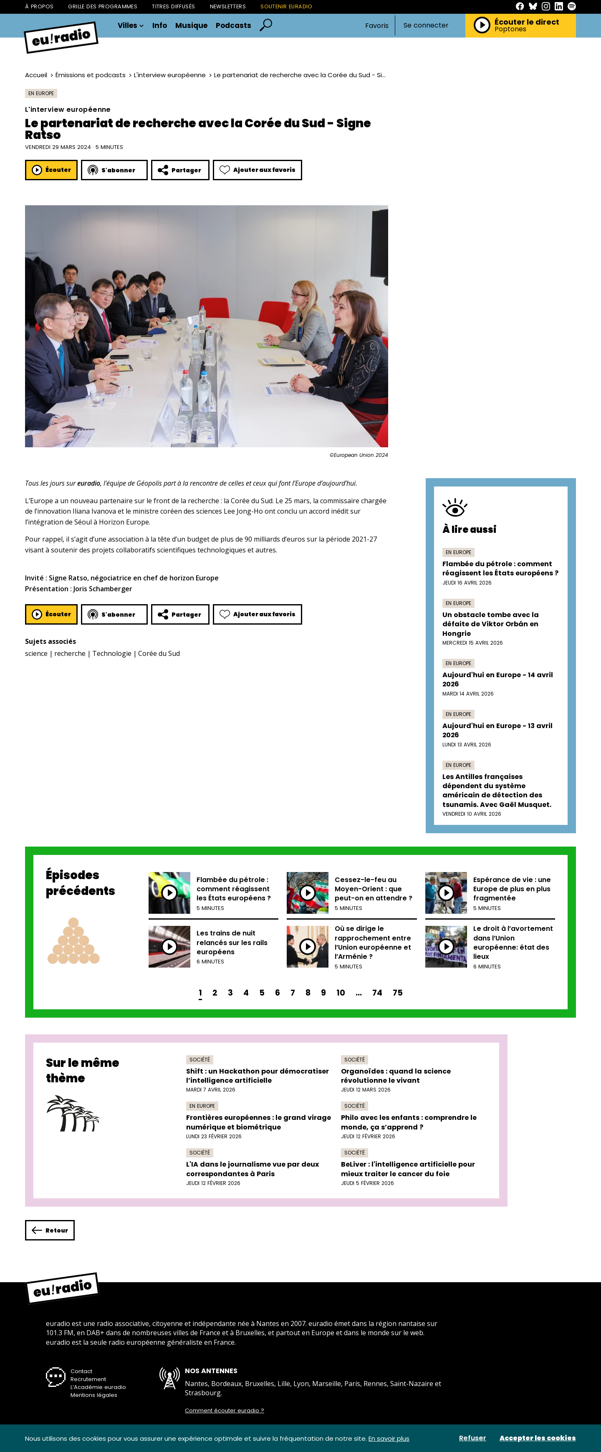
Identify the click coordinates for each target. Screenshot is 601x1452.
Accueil (36, 75)
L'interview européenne (170, 75)
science (36, 653)
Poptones (510, 29)
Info (159, 25)
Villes (131, 25)
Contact (81, 1371)
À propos (39, 6)
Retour (50, 1230)
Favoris (377, 25)
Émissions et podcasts (91, 75)
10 (340, 992)
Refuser (472, 1438)
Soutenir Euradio (286, 6)
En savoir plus (389, 1438)
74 (377, 992)
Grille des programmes (102, 6)
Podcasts (233, 25)
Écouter (51, 170)
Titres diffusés (173, 6)
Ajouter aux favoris (257, 170)
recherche (70, 653)
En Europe (41, 93)
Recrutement (88, 1379)
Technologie (111, 653)
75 (398, 992)
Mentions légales (94, 1395)
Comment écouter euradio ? (224, 1410)
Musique (191, 25)
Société (199, 1059)
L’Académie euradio (98, 1387)
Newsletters (228, 6)
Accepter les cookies (538, 1438)
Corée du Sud (159, 653)
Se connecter (426, 25)
